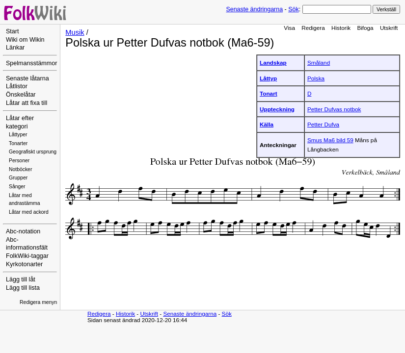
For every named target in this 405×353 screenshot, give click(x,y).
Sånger (17, 186)
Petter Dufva (323, 124)
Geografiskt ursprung (32, 151)
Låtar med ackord (29, 212)
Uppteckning (277, 109)
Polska (315, 78)
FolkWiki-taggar (27, 255)
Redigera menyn (38, 302)
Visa (289, 28)
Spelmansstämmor (31, 63)
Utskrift (389, 28)
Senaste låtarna (27, 78)
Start (12, 31)
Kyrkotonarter (24, 264)
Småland (318, 62)
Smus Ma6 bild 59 (330, 140)
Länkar (15, 47)
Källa (266, 124)
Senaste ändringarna (254, 9)
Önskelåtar (21, 94)
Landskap (273, 62)
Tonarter (18, 143)
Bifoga (365, 28)
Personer (19, 160)
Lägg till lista (23, 287)
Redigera (313, 28)
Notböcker (20, 169)
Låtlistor (16, 86)
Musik (74, 32)
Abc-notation (23, 231)
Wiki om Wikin (25, 39)
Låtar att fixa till (26, 103)
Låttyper (18, 134)
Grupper (18, 177)
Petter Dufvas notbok (334, 109)
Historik (341, 28)
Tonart (268, 93)
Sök (293, 9)
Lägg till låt (20, 279)
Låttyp (268, 78)
